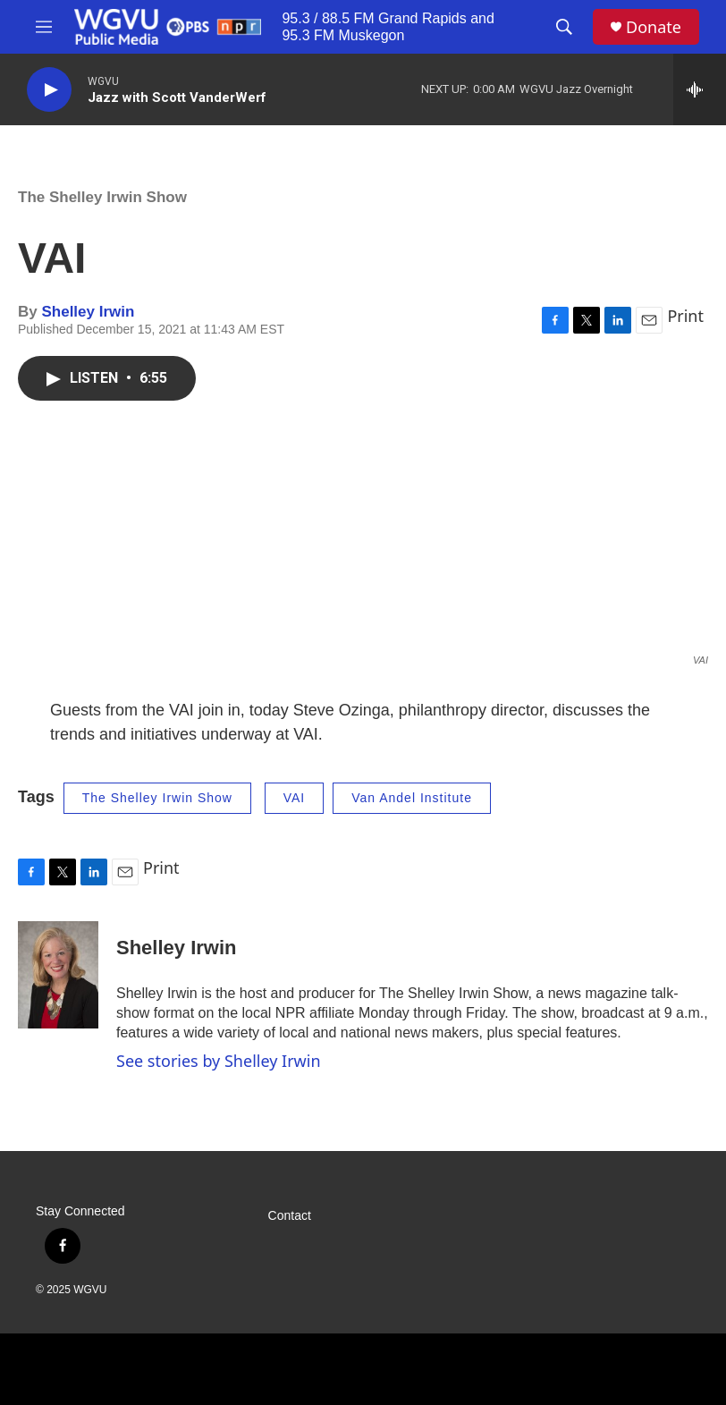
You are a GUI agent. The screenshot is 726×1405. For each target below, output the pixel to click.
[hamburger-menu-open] (44, 27)
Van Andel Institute (411, 798)
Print (685, 315)
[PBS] (357, 1369)
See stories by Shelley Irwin (218, 1060)
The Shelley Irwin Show (102, 197)
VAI (294, 798)
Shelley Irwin (87, 311)
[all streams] (699, 89)
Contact (289, 1216)
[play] (49, 90)
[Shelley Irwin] (58, 974)
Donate (653, 27)
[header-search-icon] (564, 27)
